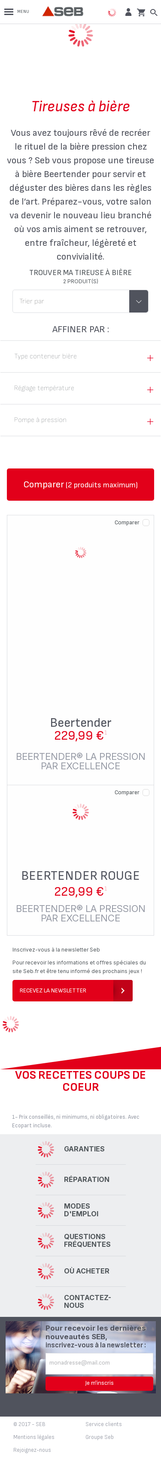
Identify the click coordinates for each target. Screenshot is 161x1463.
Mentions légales (34, 1437)
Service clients (103, 1424)
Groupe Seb (99, 1437)
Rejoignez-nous (32, 1450)
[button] (127, 11)
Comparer (127, 522)
